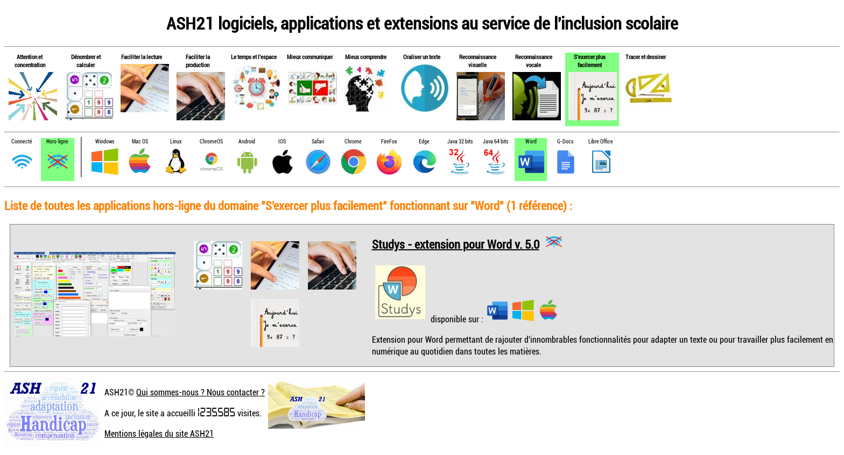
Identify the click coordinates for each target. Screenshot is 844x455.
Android (246, 141)
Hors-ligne (57, 141)
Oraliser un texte (421, 57)
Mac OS (140, 141)
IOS (282, 141)
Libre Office (600, 141)
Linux (175, 141)
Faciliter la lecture (141, 57)
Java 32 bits (460, 141)
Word (531, 141)
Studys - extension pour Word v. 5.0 (455, 243)
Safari (318, 141)
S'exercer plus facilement (590, 61)
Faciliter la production (198, 61)
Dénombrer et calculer (86, 61)
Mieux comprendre (365, 57)
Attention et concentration (30, 61)
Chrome (353, 141)
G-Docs (565, 141)
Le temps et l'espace (254, 57)
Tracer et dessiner (645, 57)
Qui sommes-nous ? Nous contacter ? (200, 392)
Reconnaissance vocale (533, 61)
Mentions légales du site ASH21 (159, 433)
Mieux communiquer (310, 57)
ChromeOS (211, 141)
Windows (104, 141)
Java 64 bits (495, 141)
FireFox (389, 141)
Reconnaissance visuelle (477, 61)
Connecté (21, 141)
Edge (424, 141)
